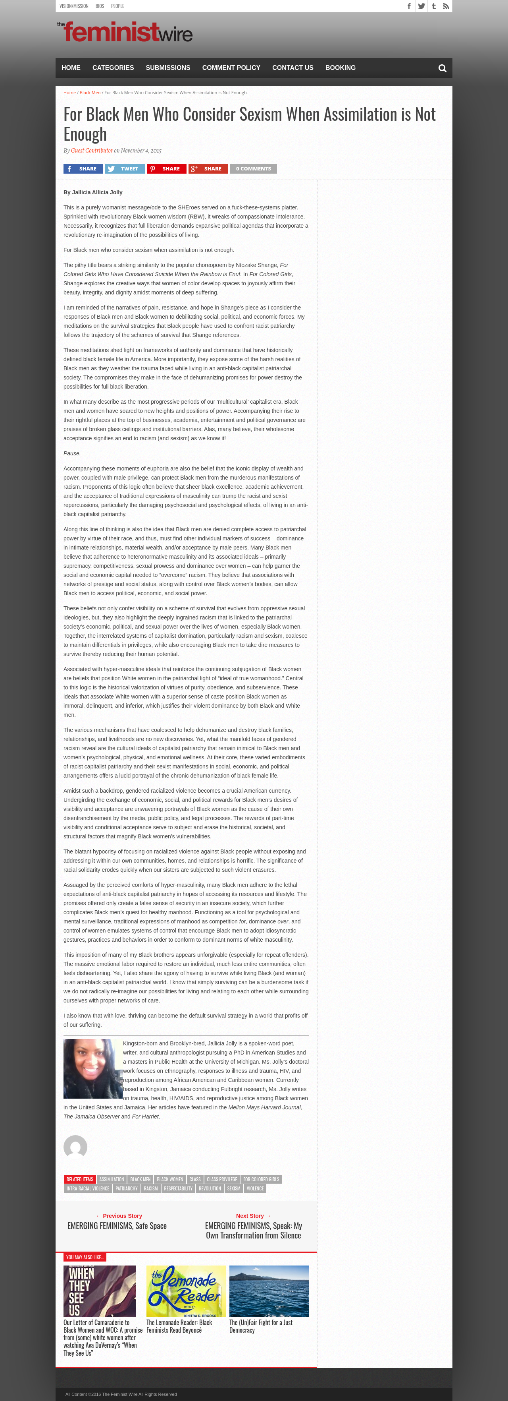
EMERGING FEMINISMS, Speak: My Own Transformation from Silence (253, 1230)
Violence (255, 1188)
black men (140, 1179)
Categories (113, 67)
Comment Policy (231, 67)
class (195, 1179)
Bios (100, 5)
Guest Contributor (92, 150)
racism (151, 1188)
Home (71, 67)
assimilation (112, 1179)
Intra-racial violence (88, 1188)
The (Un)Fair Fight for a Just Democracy (260, 1326)
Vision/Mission (74, 5)
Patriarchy (126, 1188)
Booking (340, 67)
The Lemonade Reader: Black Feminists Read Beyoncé (179, 1326)
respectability (178, 1188)
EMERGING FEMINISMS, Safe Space (117, 1225)
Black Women (170, 1179)
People (117, 5)
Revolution (210, 1188)
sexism (234, 1188)
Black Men (90, 92)
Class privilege (222, 1179)
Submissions (168, 67)
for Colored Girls (261, 1179)
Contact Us (293, 67)
